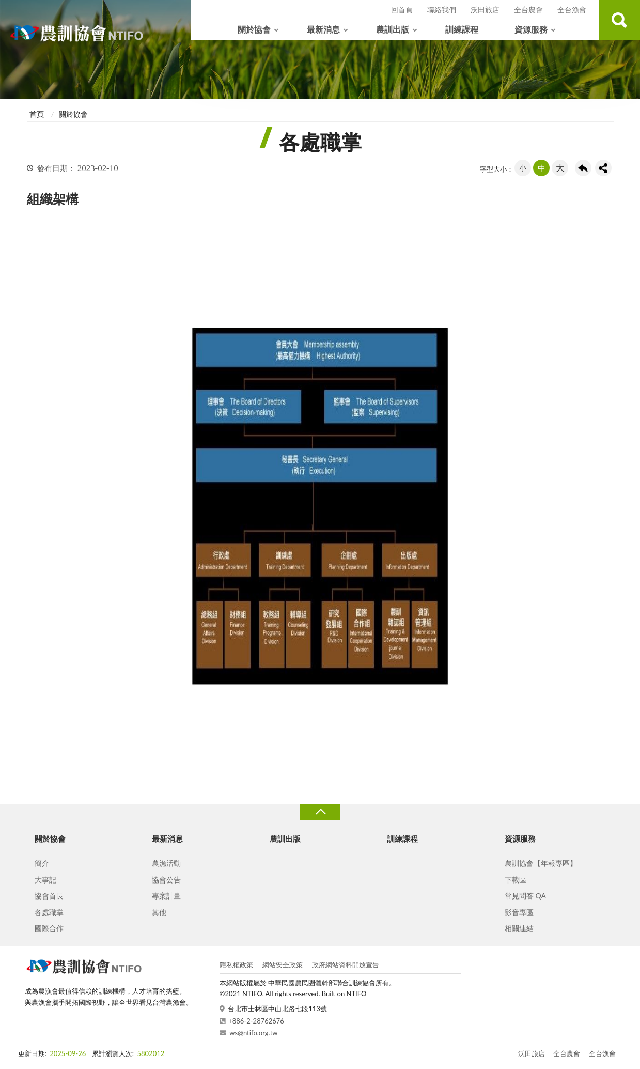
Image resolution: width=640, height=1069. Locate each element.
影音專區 (519, 912)
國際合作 (49, 928)
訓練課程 (461, 29)
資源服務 (531, 29)
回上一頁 (583, 168)
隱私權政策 (236, 964)
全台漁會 (571, 9)
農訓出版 (392, 29)
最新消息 (323, 29)
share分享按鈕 (603, 168)
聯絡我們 (441, 9)
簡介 (42, 863)
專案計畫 (166, 895)
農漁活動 (166, 863)
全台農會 (528, 9)
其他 (159, 912)
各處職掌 (49, 912)
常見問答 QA (525, 895)
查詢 (619, 20)
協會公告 (166, 879)
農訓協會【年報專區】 (541, 863)
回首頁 (402, 9)
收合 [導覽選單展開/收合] (320, 812)
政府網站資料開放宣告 (345, 964)
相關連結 (519, 928)
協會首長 (49, 895)
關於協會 (254, 29)
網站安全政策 (282, 964)
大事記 (45, 879)
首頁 (36, 114)
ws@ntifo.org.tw (253, 1033)
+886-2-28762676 (256, 1021)
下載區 (515, 879)
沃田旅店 (485, 9)
